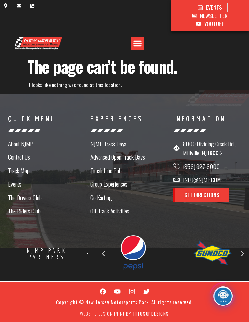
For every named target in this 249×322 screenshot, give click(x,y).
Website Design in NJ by (124, 313)
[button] (137, 43)
